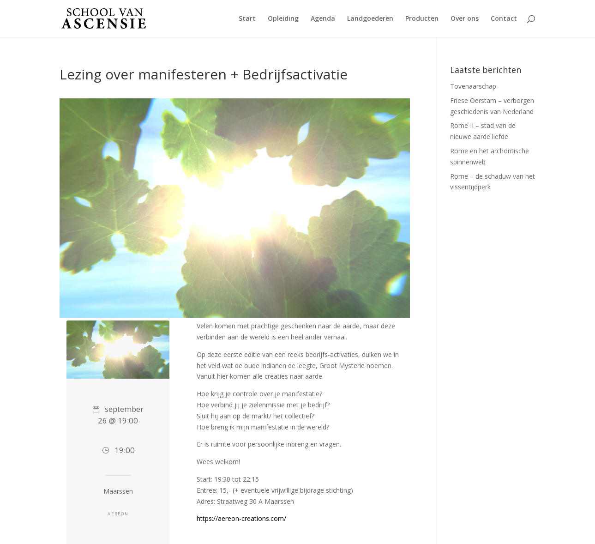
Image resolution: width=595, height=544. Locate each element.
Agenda (323, 19)
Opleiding (283, 19)
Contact (504, 19)
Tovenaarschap (473, 86)
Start (247, 19)
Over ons (465, 19)
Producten (422, 19)
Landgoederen (370, 19)
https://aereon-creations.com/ (241, 518)
